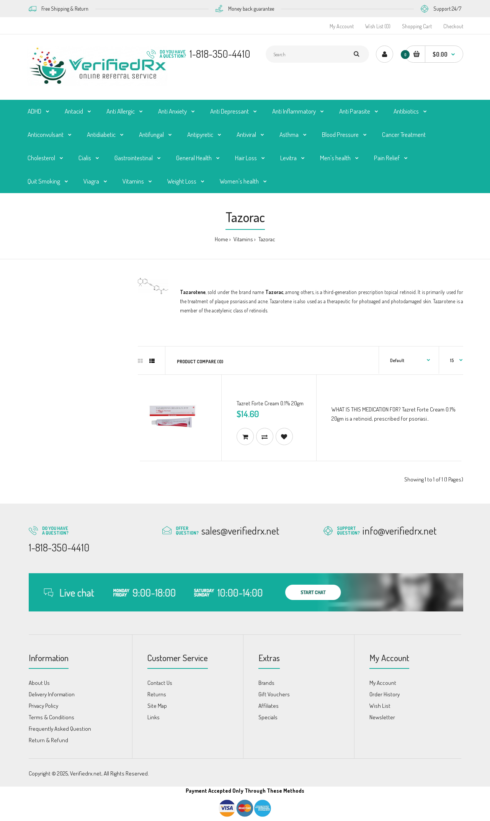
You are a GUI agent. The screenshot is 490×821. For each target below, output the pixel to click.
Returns (156, 694)
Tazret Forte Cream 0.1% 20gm (270, 403)
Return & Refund (48, 740)
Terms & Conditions (51, 717)
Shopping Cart (417, 26)
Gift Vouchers (274, 694)
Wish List (379, 705)
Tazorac (266, 239)
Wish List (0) (377, 26)
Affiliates (268, 705)
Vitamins (242, 239)
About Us (39, 682)
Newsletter (382, 717)
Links (153, 717)
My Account (342, 26)
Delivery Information (52, 694)
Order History (384, 694)
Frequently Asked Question (60, 728)
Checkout (453, 26)
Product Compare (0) (200, 361)
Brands (266, 682)
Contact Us (159, 682)
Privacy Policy (43, 705)
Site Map (157, 705)
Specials (268, 717)
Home (221, 239)
